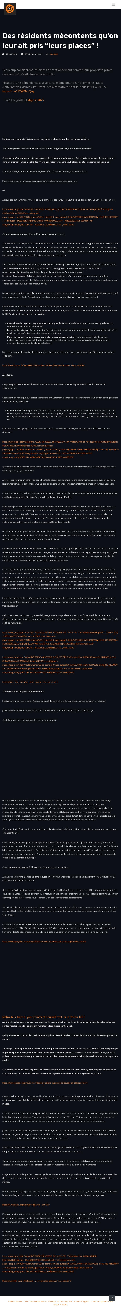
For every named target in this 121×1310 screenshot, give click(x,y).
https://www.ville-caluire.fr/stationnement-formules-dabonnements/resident (38, 1281)
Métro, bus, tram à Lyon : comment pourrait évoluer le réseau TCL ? (48, 1017)
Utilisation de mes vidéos (35, 1301)
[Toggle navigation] (113, 4)
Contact (65, 1304)
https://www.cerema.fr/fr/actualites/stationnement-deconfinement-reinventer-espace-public (46, 365)
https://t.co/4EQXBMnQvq (19, 91)
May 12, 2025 (36, 100)
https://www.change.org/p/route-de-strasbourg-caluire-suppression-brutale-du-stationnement (47, 1083)
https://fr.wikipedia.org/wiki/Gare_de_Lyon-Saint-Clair (27, 1204)
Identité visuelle (14, 1301)
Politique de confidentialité (61, 1301)
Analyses (54, 54)
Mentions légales (84, 1301)
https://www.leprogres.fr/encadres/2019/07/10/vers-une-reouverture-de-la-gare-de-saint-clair (46, 941)
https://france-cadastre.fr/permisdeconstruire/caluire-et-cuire (31, 682)
